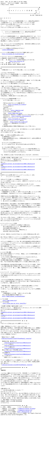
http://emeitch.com (17, 121)
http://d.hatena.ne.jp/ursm (17, 130)
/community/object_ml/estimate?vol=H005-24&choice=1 (18, 182)
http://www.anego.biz (9, 328)
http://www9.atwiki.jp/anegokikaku (13, 323)
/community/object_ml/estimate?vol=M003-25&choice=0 (18, 341)
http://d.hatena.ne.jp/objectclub (13, 59)
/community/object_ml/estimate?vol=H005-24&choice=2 (18, 186)
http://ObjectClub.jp (24, 450)
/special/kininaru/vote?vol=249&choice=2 (17, 381)
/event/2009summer (8, 54)
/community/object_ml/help (26, 447)
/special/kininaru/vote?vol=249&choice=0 (17, 375)
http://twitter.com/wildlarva (21, 127)
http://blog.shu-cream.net (18, 134)
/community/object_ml (25, 448)
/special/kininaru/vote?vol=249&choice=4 (17, 388)
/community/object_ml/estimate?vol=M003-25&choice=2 (18, 347)
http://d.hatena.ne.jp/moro (17, 114)
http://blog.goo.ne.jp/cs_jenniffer (14, 331)
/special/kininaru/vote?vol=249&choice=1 (17, 378)
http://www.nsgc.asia (15, 124)
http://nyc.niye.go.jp (17, 67)
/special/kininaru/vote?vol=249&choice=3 (17, 385)
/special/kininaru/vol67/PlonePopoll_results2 (16, 370)
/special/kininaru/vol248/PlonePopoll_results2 (17, 399)
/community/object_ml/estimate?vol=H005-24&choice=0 (18, 179)
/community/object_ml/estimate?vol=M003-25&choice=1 (18, 344)
